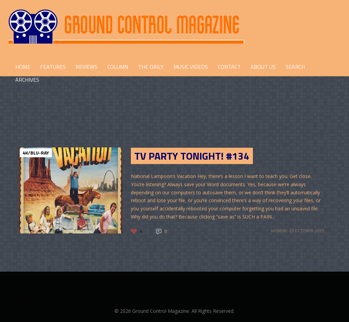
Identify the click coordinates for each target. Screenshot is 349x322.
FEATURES (53, 67)
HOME (22, 67)
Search (295, 67)
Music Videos (190, 67)
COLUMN (117, 67)
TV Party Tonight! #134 (191, 156)
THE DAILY (151, 67)
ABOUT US (263, 67)
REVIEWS (86, 67)
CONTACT (229, 67)
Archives (27, 80)
